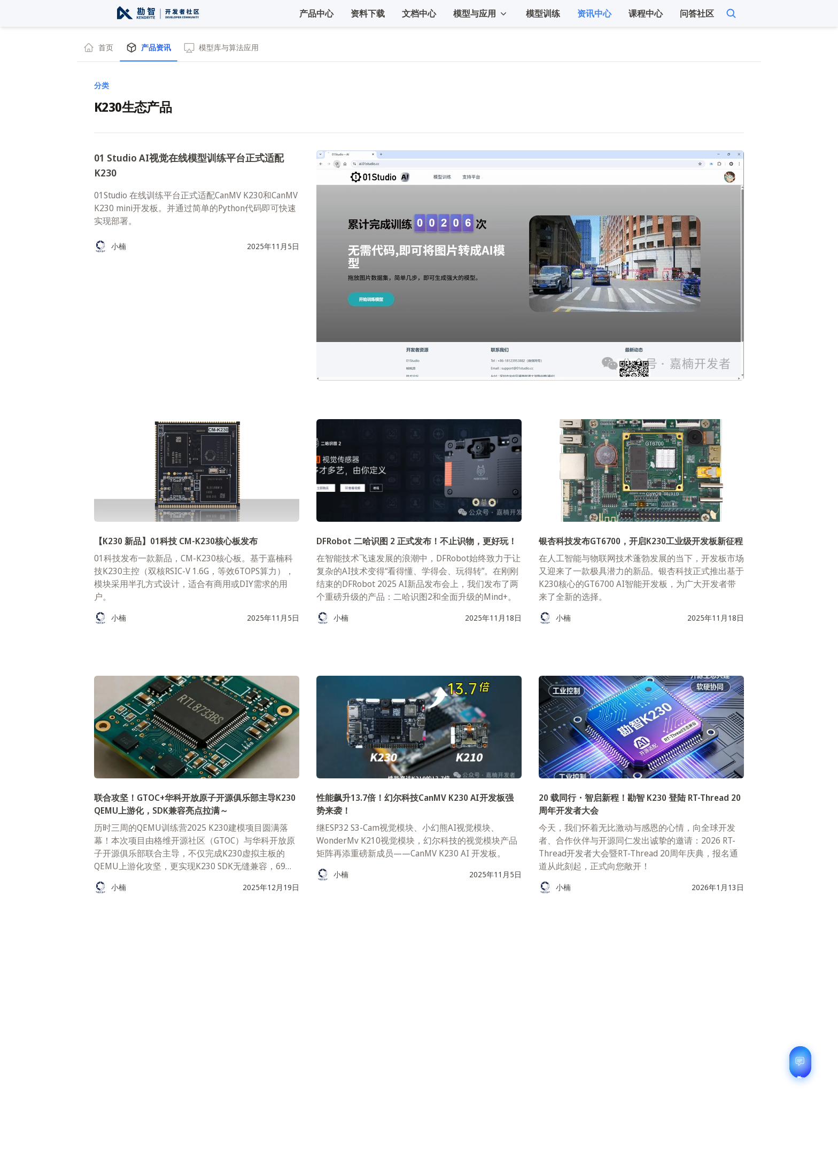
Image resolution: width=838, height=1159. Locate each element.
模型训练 (543, 13)
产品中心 (316, 13)
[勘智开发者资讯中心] (157, 13)
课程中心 (646, 13)
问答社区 (697, 13)
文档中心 (419, 13)
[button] (481, 13)
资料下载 (368, 13)
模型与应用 (481, 13)
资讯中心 (594, 13)
